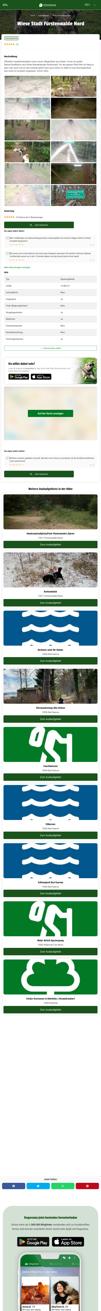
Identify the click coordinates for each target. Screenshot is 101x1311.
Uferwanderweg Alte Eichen (50, 707)
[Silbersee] (50, 812)
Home (33, 16)
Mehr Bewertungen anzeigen (17, 267)
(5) (17, 44)
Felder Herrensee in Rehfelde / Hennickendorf (50, 998)
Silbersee (50, 824)
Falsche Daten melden (50, 348)
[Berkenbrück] (50, 579)
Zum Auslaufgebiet (50, 544)
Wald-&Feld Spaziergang (50, 940)
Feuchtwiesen (50, 766)
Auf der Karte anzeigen (50, 413)
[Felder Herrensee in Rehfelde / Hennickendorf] (50, 986)
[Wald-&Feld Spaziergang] (50, 928)
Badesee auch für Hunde (50, 649)
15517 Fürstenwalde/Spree (61, 16)
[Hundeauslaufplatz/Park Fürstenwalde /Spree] (50, 521)
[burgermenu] (5, 5)
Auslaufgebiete (43, 16)
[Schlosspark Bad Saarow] (50, 870)
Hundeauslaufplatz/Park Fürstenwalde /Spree (50, 533)
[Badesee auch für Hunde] (50, 637)
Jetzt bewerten (39, 225)
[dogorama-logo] (47, 5)
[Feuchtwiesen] (50, 754)
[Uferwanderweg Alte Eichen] (50, 695)
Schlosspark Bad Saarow (50, 882)
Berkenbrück (50, 591)
